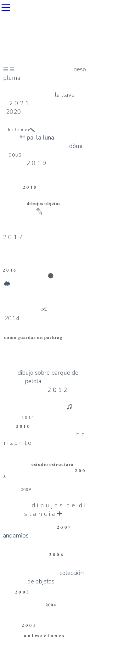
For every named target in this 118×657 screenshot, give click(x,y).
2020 (13, 112)
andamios (16, 535)
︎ (44, 309)
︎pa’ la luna (37, 137)
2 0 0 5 (22, 592)
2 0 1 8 (29, 187)
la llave (65, 95)
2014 (12, 318)
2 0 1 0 (23, 426)
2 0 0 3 (29, 625)
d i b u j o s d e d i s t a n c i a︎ (55, 509)
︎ (51, 276)
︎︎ (9, 69)
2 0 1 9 (44, 171)
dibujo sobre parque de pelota (48, 376)
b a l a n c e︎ (21, 130)
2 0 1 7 (13, 237)
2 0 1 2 (57, 390)
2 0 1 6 (9, 270)
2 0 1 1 (27, 418)
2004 (51, 605)
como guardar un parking (33, 337)
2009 (26, 490)
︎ (5, 8)
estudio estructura (52, 464)
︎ (70, 407)
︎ (39, 211)
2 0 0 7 (64, 527)
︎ (7, 284)
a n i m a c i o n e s (44, 636)
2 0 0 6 (56, 555)
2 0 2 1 (19, 103)
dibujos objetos (44, 204)
